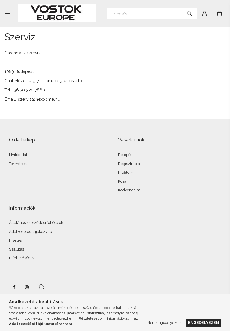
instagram (27, 287)
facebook (14, 287)
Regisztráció (129, 163)
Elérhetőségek (22, 258)
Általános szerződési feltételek (36, 222)
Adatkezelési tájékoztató (30, 231)
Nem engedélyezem (164, 322)
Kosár (123, 181)
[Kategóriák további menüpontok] (7, 13)
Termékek (18, 163)
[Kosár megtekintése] (219, 13)
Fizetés (15, 240)
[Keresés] (152, 13)
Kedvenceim (129, 190)
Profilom (125, 172)
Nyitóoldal (18, 154)
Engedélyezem (203, 322)
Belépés (125, 154)
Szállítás (16, 249)
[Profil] (204, 13)
